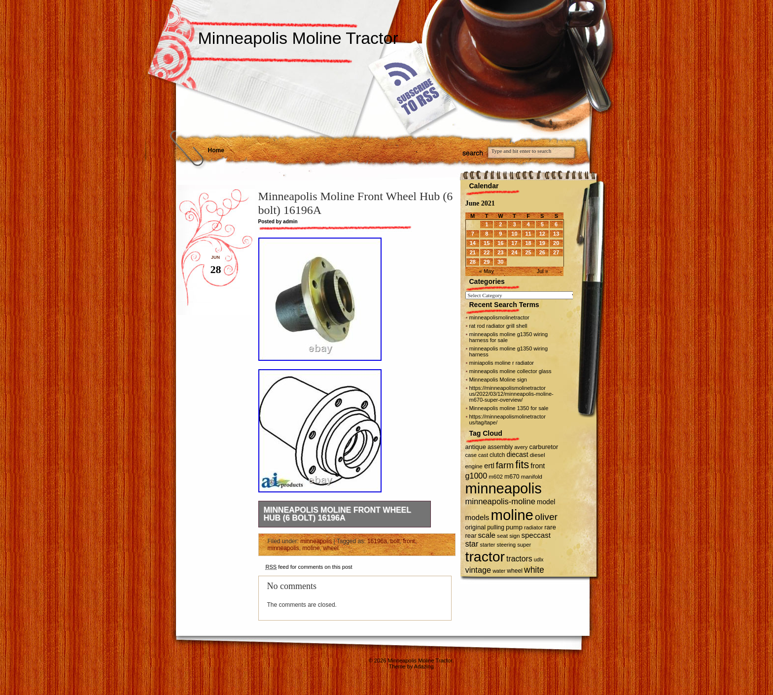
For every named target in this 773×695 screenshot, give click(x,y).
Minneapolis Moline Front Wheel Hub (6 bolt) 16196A (338, 514)
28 (473, 262)
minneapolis (316, 541)
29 (487, 262)
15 (487, 243)
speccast (535, 535)
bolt (395, 541)
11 (528, 234)
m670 (512, 476)
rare (550, 527)
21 (473, 252)
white (534, 570)
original (475, 527)
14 (473, 243)
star (472, 543)
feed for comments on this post (309, 567)
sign (514, 536)
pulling (495, 527)
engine (474, 466)
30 (500, 262)
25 (528, 252)
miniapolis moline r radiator (501, 363)
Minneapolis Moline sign (498, 379)
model (546, 502)
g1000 (476, 475)
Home (216, 150)
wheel (330, 548)
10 (514, 234)
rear (471, 535)
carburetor (543, 447)
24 (514, 252)
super (524, 545)
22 (487, 252)
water (498, 571)
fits (522, 464)
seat (502, 535)
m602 (496, 477)
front (409, 541)
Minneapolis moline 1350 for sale (509, 408)
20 (556, 243)
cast (483, 455)
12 (542, 234)
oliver (546, 517)
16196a (377, 541)
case (471, 455)
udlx (539, 559)
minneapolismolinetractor (499, 317)
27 (556, 252)
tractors (519, 559)
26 (542, 252)
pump (514, 527)
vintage (478, 569)
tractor (485, 556)
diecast (517, 454)
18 (528, 243)
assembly (500, 447)
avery (520, 447)
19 (542, 243)
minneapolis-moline (500, 501)
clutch (497, 455)
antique (475, 447)
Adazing (424, 666)
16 (500, 243)
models (477, 517)
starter (487, 545)
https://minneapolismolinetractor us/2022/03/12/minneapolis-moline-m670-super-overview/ (511, 394)
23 (500, 252)
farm (505, 465)
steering (506, 545)
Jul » (542, 271)
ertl (489, 465)
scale (486, 535)
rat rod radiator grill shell (498, 326)
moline (310, 548)
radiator (533, 527)
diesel (537, 455)
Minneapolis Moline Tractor (298, 38)
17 (514, 243)
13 (556, 234)
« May (486, 271)
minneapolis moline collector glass (510, 371)
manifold (531, 477)
